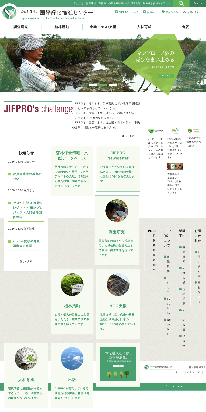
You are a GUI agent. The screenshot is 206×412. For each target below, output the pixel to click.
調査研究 (20, 27)
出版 (185, 27)
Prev (14, 65)
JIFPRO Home (154, 250)
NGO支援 (184, 320)
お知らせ (152, 12)
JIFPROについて (128, 12)
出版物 (184, 341)
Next (191, 65)
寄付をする (172, 12)
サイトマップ (192, 372)
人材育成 (144, 27)
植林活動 (62, 27)
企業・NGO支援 (103, 27)
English (198, 3)
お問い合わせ (194, 12)
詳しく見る (128, 136)
